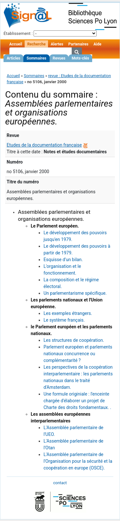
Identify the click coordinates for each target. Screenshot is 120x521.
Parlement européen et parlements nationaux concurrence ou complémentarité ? (78, 353)
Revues (59, 58)
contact (60, 482)
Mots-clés (80, 58)
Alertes (57, 44)
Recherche (36, 44)
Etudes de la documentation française (44, 145)
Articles (13, 58)
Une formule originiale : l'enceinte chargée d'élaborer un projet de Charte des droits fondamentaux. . (77, 400)
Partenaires (78, 44)
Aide (97, 44)
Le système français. (64, 320)
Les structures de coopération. (74, 340)
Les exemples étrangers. (68, 313)
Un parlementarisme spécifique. (75, 293)
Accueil (15, 44)
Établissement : (18, 33)
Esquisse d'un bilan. (63, 259)
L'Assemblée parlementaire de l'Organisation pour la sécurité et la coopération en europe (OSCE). (78, 461)
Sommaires (36, 58)
